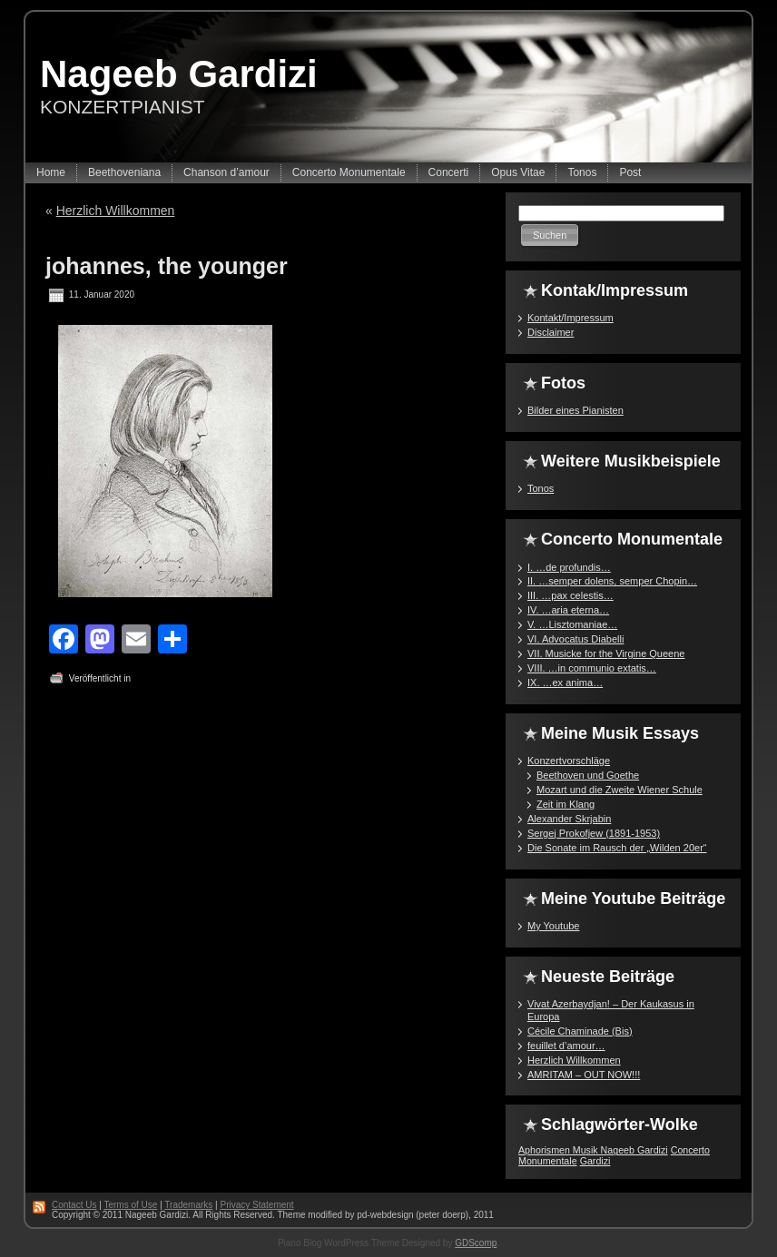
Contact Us (74, 1205)
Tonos (540, 488)
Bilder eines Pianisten (575, 410)
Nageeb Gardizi (179, 74)
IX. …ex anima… (565, 682)
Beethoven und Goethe (587, 775)
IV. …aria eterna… (568, 609)
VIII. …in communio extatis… (591, 668)
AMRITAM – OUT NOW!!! (583, 1074)
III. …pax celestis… (570, 595)
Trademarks (188, 1205)
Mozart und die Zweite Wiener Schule (619, 789)
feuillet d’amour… (566, 1045)
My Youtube (553, 925)
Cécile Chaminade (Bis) (580, 1031)
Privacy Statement (256, 1205)
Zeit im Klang (565, 804)
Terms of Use (130, 1205)
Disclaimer (550, 332)
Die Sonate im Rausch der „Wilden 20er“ (616, 847)
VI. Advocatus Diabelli (575, 638)
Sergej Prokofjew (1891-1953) (593, 833)
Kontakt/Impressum (570, 317)
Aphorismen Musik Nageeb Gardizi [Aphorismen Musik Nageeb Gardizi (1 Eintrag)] (593, 1149)
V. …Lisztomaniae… (572, 624)
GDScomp (476, 1243)
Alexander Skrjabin (569, 818)
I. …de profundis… (569, 567)
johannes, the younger (166, 266)
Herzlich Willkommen (115, 210)
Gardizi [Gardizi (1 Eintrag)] (595, 1160)
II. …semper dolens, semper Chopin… (612, 580)
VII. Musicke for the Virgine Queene (605, 653)
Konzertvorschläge (568, 760)
